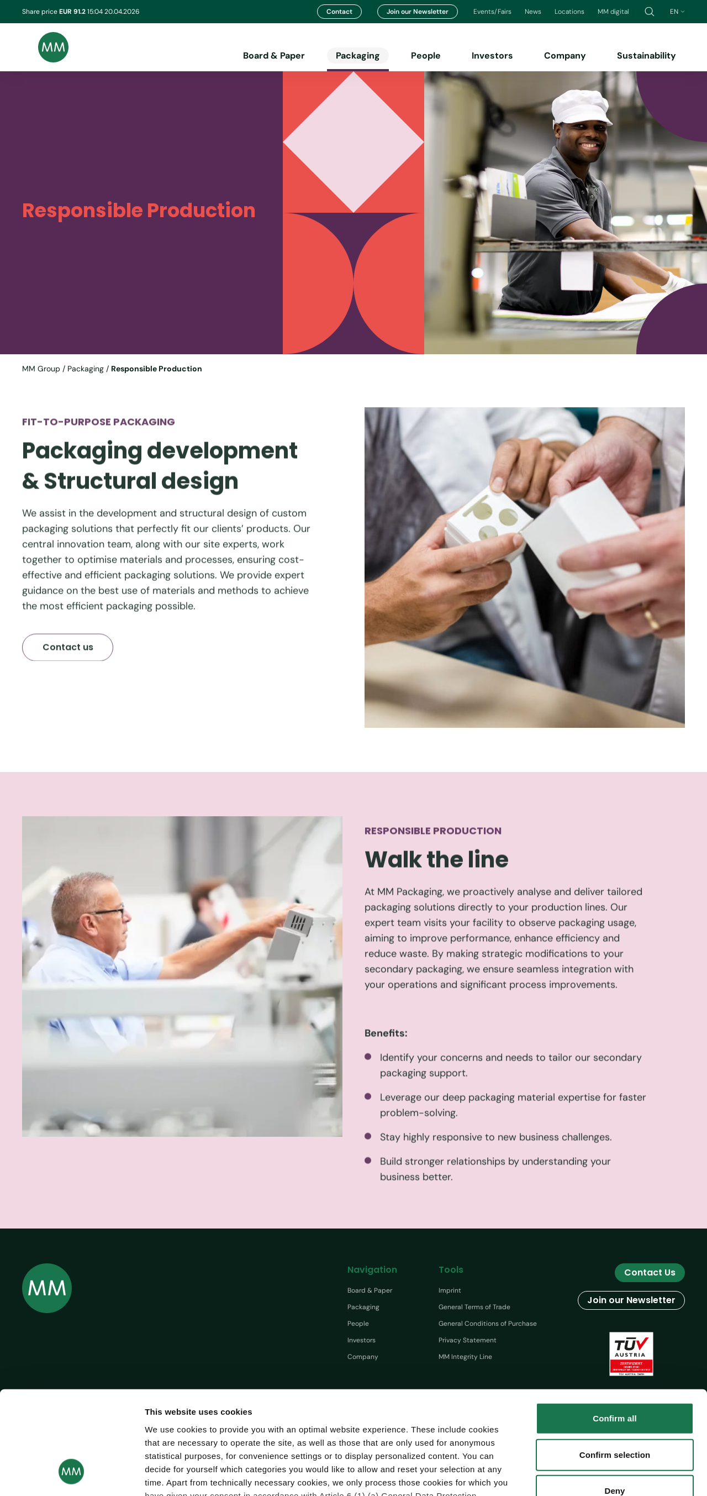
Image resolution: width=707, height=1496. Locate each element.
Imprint (450, 1290)
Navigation (372, 1269)
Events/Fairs (492, 11)
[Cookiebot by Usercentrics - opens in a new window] (71, 1474)
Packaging (358, 55)
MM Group (41, 369)
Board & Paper (274, 55)
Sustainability (646, 55)
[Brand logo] (45, 47)
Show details (640, 1474)
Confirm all (614, 1327)
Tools (451, 1269)
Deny (614, 1399)
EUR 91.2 (73, 11)
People (426, 55)
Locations (569, 11)
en (677, 11)
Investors (492, 55)
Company (565, 55)
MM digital (613, 11)
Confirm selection (614, 1363)
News (533, 11)
